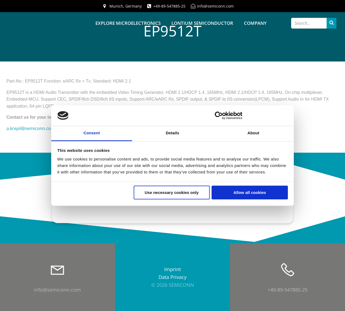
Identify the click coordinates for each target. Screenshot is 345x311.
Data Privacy (172, 277)
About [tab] (253, 133)
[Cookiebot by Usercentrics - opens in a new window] (218, 115)
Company (255, 23)
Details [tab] (172, 133)
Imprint (172, 269)
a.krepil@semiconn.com (30, 128)
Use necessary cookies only (172, 192)
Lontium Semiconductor (202, 23)
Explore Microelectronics (128, 23)
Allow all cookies (249, 192)
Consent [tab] (92, 133)
